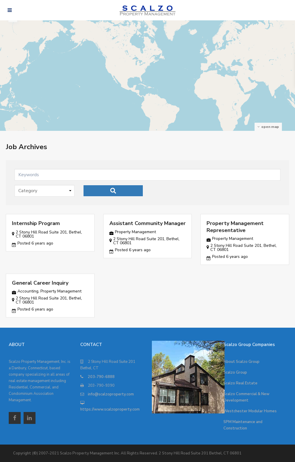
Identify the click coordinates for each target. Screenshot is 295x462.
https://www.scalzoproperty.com (110, 409)
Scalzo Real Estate (240, 383)
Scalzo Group (235, 372)
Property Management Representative (235, 226)
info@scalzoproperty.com (111, 394)
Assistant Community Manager (147, 223)
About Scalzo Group (241, 361)
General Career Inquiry (40, 282)
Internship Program (36, 223)
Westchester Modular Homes (250, 411)
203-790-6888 (101, 376)
